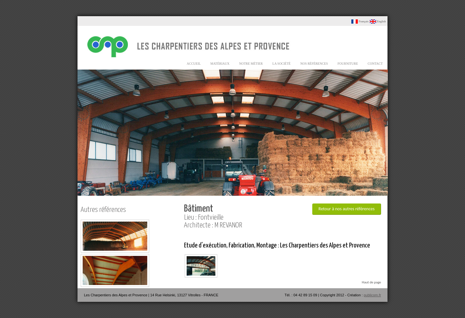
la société (282, 63)
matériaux (220, 63)
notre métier (251, 63)
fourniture (347, 63)
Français (359, 21)
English (378, 21)
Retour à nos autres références (346, 209)
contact (375, 63)
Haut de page (371, 282)
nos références (314, 63)
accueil (194, 63)
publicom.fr (372, 295)
